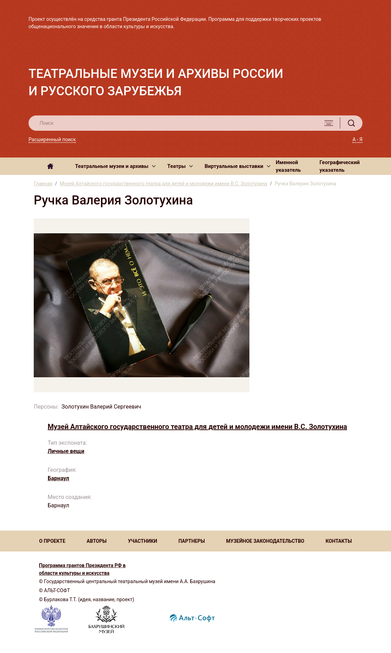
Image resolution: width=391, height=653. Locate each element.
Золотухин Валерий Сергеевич (101, 406)
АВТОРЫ (96, 541)
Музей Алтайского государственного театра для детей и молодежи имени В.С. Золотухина (163, 183)
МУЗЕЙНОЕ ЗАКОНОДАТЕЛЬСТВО (265, 541)
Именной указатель (288, 166)
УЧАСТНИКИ (142, 541)
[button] (115, 166)
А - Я (357, 139)
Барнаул (58, 478)
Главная (43, 183)
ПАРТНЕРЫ (191, 541)
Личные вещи (66, 451)
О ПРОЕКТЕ (52, 541)
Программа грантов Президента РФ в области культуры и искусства (82, 569)
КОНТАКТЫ (339, 541)
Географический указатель (340, 166)
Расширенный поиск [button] (52, 139)
